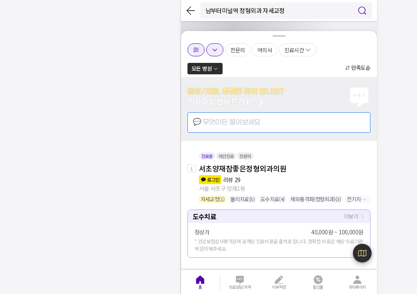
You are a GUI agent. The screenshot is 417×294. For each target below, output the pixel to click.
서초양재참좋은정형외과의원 (243, 168)
